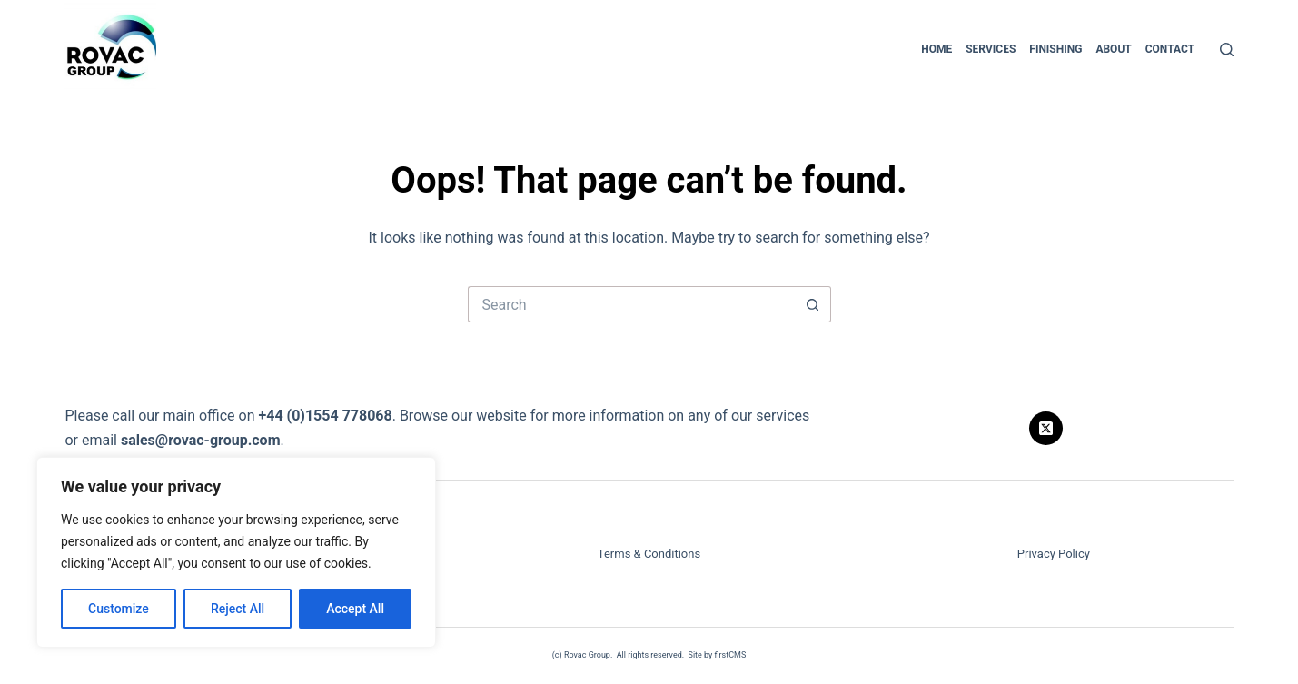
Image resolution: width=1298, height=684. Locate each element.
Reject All (237, 608)
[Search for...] (631, 304)
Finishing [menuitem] (1055, 49)
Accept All (355, 608)
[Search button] (813, 304)
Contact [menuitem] (1169, 49)
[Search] (1227, 49)
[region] (236, 552)
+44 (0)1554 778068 (324, 415)
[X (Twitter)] (1046, 428)
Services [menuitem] (991, 49)
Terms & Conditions (649, 553)
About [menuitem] (1113, 49)
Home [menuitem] (936, 49)
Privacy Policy (1053, 553)
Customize (118, 608)
